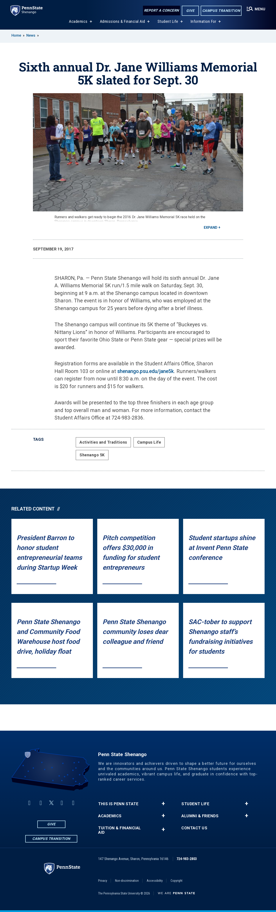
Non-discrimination (127, 880)
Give (190, 11)
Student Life (167, 21)
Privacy (102, 880)
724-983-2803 (187, 859)
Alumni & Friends (199, 816)
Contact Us (194, 828)
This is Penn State (118, 804)
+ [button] (163, 803)
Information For (203, 21)
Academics (78, 21)
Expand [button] (210, 227)
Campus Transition (221, 11)
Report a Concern (161, 10)
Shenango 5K (92, 455)
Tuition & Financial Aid (119, 830)
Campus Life (149, 442)
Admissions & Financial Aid (122, 21)
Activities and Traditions (103, 442)
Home (16, 35)
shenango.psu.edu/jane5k (145, 371)
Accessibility (155, 880)
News (30, 35)
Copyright (176, 880)
